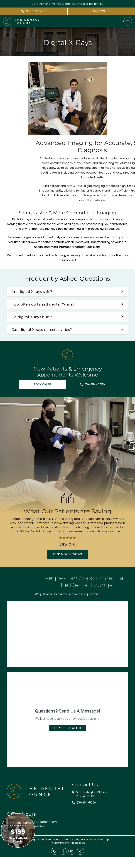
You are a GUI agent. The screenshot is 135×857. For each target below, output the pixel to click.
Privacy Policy (59, 843)
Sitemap (103, 839)
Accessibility (77, 843)
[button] (127, 21)
